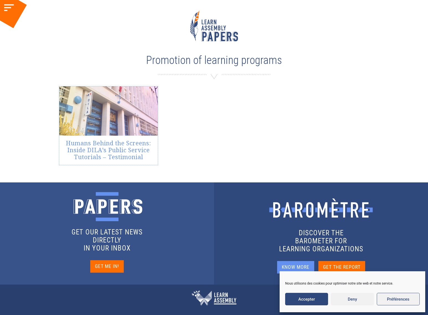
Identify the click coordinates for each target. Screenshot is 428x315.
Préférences (398, 299)
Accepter (306, 299)
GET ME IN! (107, 266)
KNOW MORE (296, 267)
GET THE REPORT (341, 267)
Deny (352, 299)
